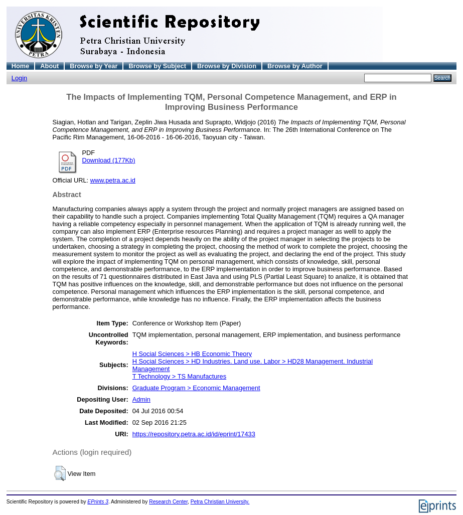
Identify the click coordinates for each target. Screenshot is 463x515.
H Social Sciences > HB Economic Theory (192, 354)
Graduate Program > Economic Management (196, 388)
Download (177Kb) (108, 160)
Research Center (168, 501)
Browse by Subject (157, 66)
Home (21, 66)
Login (19, 78)
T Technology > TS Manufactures (179, 376)
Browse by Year (93, 66)
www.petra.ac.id (112, 180)
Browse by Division (226, 66)
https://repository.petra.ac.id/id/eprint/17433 (193, 434)
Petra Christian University (219, 501)
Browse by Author (295, 66)
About (49, 66)
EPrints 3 (97, 501)
